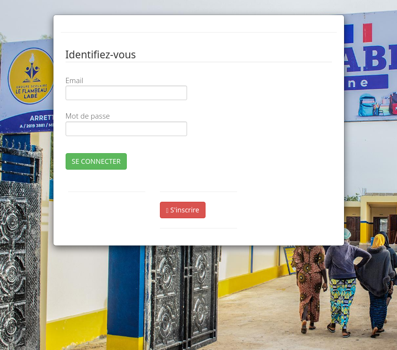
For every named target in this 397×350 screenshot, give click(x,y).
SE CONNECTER (96, 161)
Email (75, 80)
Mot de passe (88, 116)
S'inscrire (182, 209)
